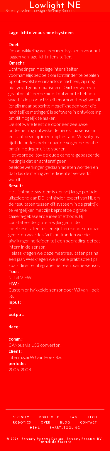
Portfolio (49, 417)
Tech (92, 417)
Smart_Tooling (65, 428)
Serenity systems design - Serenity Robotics (40, 10)
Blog (65, 422)
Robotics (22, 422)
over (45, 422)
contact (88, 422)
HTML (35, 428)
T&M (74, 417)
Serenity (21, 417)
